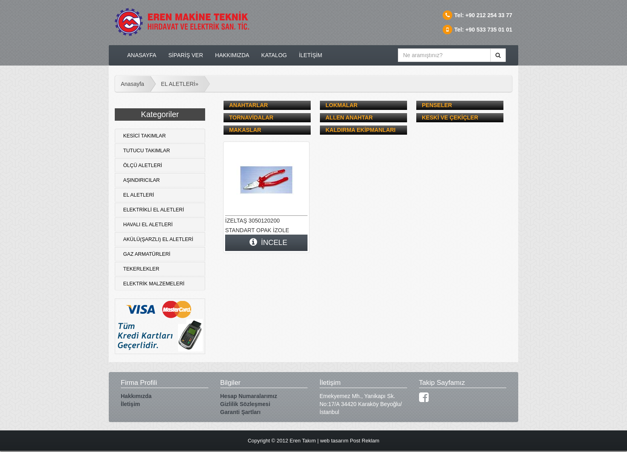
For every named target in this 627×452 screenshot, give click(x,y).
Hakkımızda (136, 396)
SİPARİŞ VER (185, 55)
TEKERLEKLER (141, 269)
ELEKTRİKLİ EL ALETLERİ (153, 210)
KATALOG (274, 55)
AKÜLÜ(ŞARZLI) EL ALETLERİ (158, 239)
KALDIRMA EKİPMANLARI (360, 130)
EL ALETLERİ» (179, 84)
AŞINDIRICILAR (141, 180)
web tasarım (334, 441)
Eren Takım (303, 441)
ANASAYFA (141, 55)
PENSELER (437, 105)
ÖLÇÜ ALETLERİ (142, 165)
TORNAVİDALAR (251, 117)
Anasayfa (132, 84)
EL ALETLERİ (138, 195)
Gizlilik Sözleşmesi (245, 404)
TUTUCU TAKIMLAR (146, 150)
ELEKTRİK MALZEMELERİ (153, 284)
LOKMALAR (341, 105)
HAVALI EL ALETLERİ (148, 224)
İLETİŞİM (310, 55)
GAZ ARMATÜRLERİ (146, 254)
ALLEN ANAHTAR (349, 117)
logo (185, 24)
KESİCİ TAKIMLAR (144, 136)
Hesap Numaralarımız (248, 396)
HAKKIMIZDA (232, 55)
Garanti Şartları (240, 412)
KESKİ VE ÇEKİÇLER (450, 117)
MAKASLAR (245, 130)
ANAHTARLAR (248, 105)
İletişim (130, 404)
